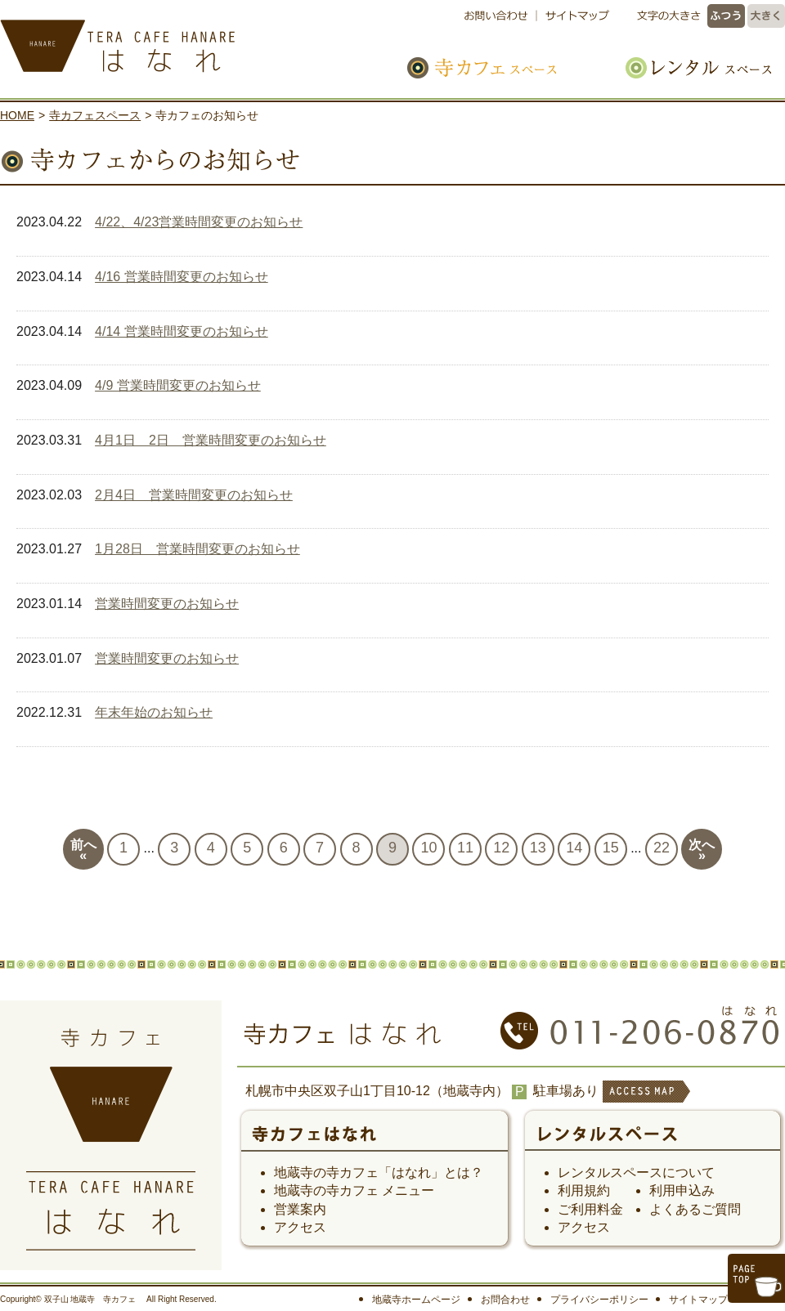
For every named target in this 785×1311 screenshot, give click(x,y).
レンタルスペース (690, 67)
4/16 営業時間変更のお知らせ (181, 277)
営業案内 (300, 1209)
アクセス (300, 1227)
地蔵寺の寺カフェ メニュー (354, 1190)
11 (465, 847)
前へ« (83, 850)
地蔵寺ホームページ (416, 1299)
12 (501, 847)
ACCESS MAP (646, 1102)
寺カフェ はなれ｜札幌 (171, 41)
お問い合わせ (500, 16)
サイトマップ (574, 16)
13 (538, 847)
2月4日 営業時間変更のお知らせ (194, 495)
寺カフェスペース (500, 67)
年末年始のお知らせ (154, 712)
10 (428, 847)
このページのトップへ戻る (756, 1278)
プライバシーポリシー (599, 1299)
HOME (17, 115)
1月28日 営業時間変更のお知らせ (197, 549)
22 (661, 847)
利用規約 (584, 1190)
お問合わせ (505, 1299)
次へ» (702, 850)
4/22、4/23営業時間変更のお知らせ (199, 222)
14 (574, 847)
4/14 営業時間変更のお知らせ (181, 331)
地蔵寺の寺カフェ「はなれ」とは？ (378, 1172)
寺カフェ (374, 1139)
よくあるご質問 (695, 1209)
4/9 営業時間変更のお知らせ (178, 385)
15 (611, 847)
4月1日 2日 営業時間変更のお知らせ (210, 440)
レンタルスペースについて (636, 1172)
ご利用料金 (590, 1209)
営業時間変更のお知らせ (167, 604)
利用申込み (682, 1190)
